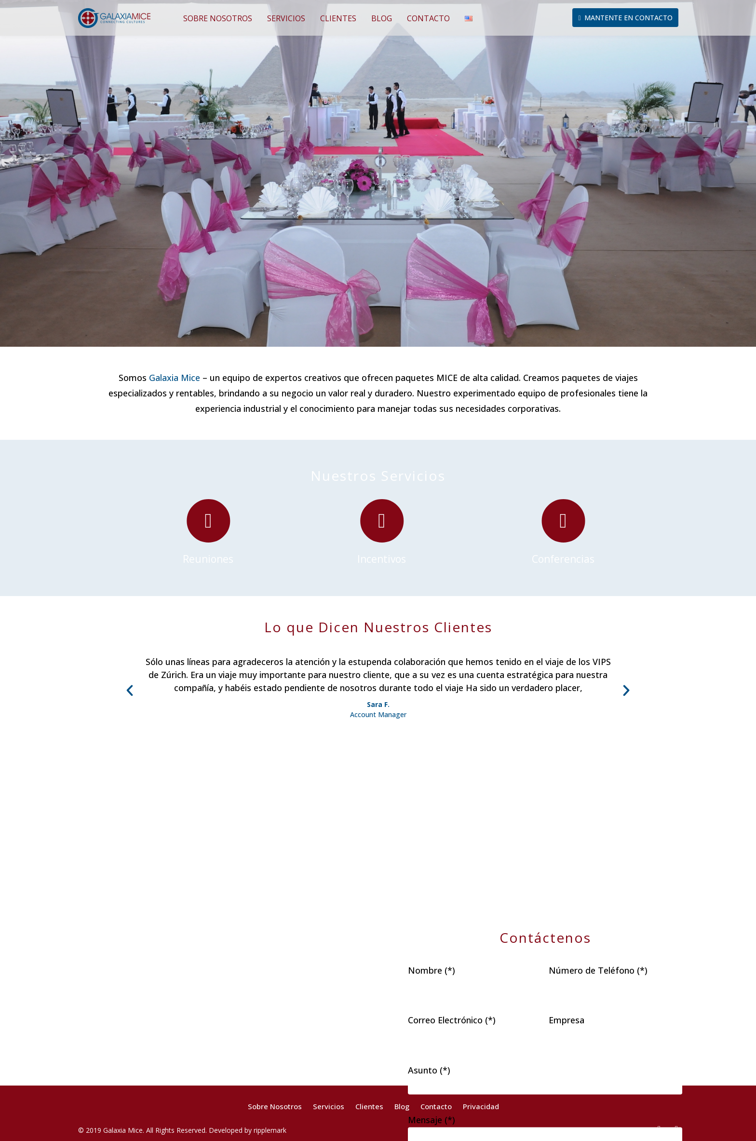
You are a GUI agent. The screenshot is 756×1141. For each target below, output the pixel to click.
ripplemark (270, 1130)
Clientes (338, 18)
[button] (129, 690)
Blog (381, 18)
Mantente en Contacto (625, 17)
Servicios (286, 18)
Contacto (428, 18)
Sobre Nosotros (217, 18)
